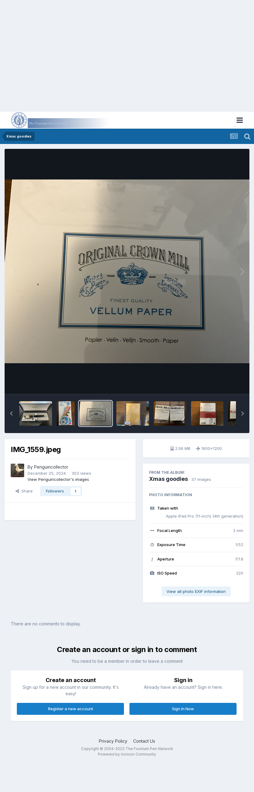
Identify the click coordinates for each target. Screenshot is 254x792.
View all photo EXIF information (196, 591)
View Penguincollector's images (58, 479)
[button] (11, 413)
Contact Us (144, 741)
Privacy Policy (113, 741)
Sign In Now (183, 708)
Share (24, 490)
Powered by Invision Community (127, 754)
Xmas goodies (168, 479)
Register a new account (70, 708)
